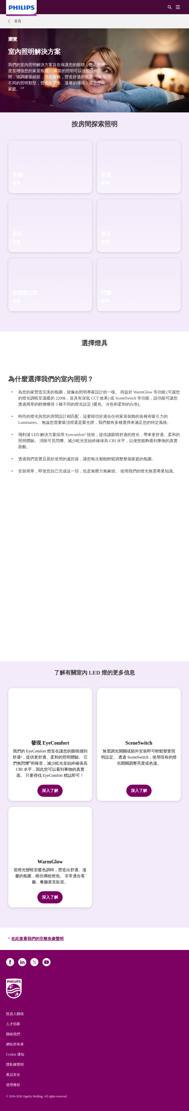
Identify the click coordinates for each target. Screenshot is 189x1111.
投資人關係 (15, 1014)
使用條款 (13, 1085)
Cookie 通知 (15, 1054)
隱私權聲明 (15, 1064)
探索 (16, 183)
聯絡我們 (13, 1034)
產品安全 (13, 1075)
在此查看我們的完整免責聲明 (37, 939)
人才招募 (13, 1024)
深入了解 (50, 790)
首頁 (17, 21)
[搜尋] (170, 7)
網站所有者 (15, 1044)
